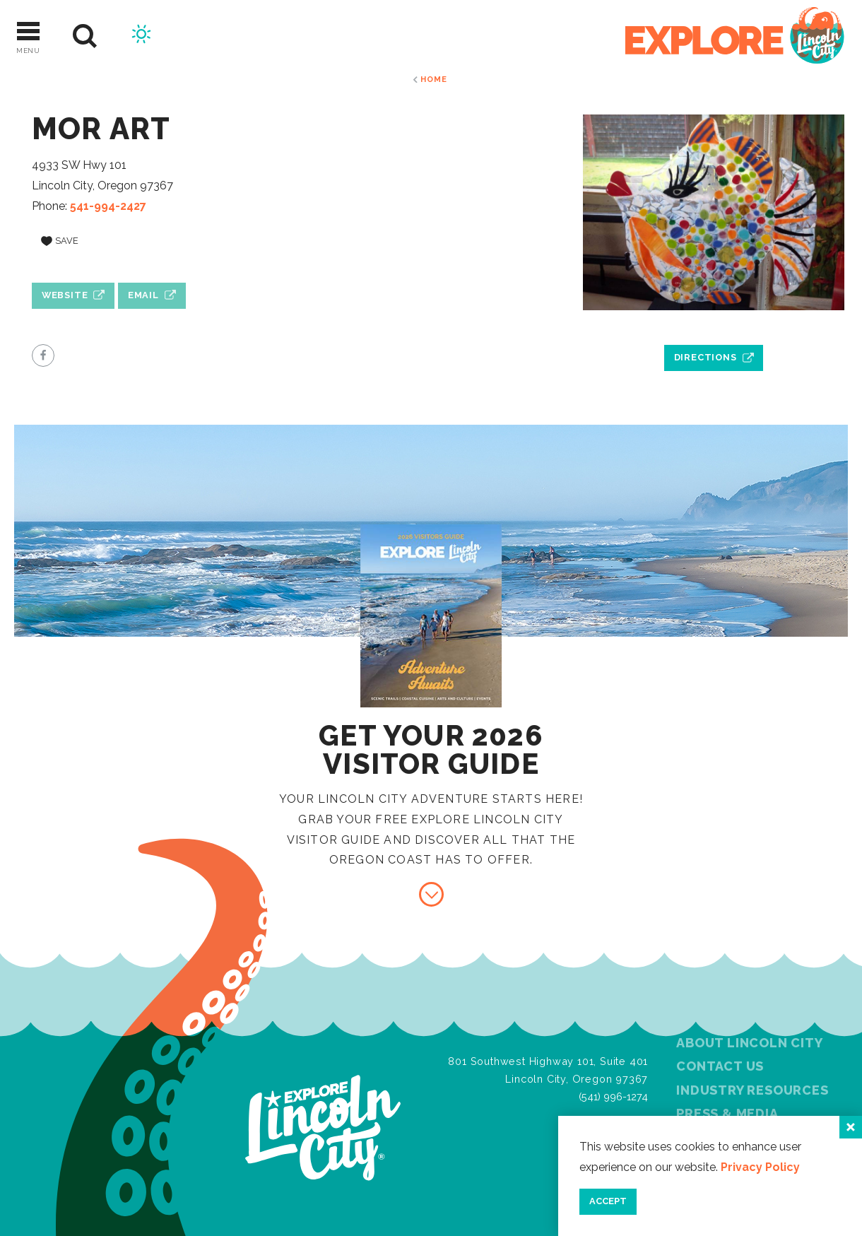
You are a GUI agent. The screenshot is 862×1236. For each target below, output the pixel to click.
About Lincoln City (749, 1042)
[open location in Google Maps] (713, 325)
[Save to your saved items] (60, 241)
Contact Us (720, 1066)
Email (143, 295)
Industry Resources (752, 1090)
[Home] (735, 36)
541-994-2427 (108, 206)
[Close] (850, 1127)
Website (65, 295)
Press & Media (727, 1113)
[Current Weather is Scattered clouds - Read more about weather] (141, 36)
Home (433, 79)
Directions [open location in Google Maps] (705, 357)
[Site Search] (85, 36)
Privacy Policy (760, 1167)
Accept (608, 1201)
